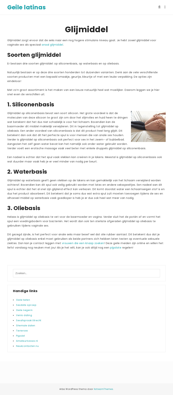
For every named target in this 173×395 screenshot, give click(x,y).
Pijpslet (20, 335)
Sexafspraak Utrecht (28, 320)
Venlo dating (24, 315)
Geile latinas (26, 7)
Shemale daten (25, 325)
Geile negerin (24, 310)
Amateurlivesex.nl (27, 340)
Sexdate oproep (26, 305)
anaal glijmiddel (52, 45)
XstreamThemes (103, 389)
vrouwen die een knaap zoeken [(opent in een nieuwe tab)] (83, 243)
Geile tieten (23, 299)
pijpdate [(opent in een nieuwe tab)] (115, 247)
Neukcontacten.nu (27, 346)
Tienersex (22, 330)
